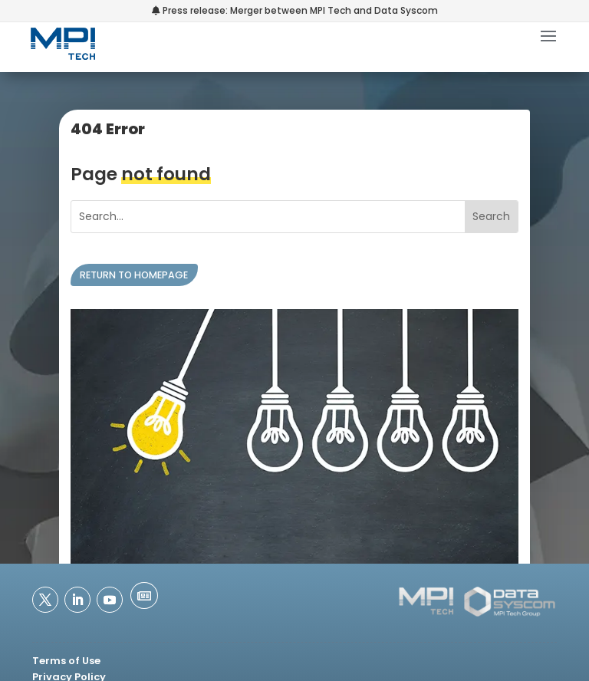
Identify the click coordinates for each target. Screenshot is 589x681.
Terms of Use (66, 660)
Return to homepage (134, 274)
